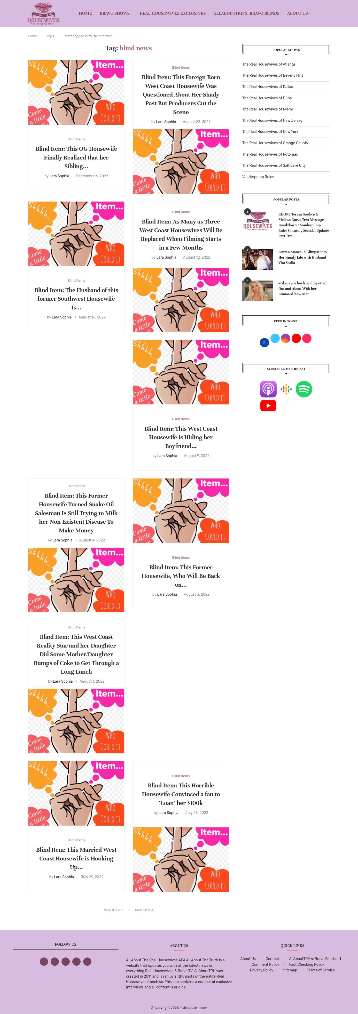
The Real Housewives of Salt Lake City (274, 165)
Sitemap (290, 970)
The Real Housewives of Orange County (275, 143)
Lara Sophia (59, 176)
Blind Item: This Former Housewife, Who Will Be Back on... (181, 576)
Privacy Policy (261, 970)
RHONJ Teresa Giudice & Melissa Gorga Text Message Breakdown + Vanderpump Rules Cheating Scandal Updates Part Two (304, 225)
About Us (297, 13)
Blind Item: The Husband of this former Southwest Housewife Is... (76, 299)
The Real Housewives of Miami (267, 109)
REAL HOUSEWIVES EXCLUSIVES (173, 13)
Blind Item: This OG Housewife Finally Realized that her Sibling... (76, 157)
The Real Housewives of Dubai (267, 98)
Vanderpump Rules (258, 177)
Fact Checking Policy (306, 964)
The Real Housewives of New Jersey (272, 120)
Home (85, 13)
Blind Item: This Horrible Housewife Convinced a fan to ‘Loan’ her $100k (181, 794)
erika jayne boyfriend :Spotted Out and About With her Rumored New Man (302, 288)
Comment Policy (265, 964)
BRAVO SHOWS (115, 13)
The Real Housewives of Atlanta (268, 64)
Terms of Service (321, 970)
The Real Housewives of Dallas (267, 87)
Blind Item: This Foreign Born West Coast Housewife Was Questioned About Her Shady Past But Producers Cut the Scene (181, 95)
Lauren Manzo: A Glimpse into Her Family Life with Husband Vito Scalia (302, 257)
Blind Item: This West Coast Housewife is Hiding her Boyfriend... (180, 437)
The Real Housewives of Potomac (270, 154)
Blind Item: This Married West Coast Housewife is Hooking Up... (76, 858)
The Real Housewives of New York (270, 132)
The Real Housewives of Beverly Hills (272, 75)
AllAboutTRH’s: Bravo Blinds (246, 13)
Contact (272, 959)
